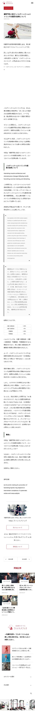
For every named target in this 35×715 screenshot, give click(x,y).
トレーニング (8, 8)
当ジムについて (17, 527)
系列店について (17, 546)
